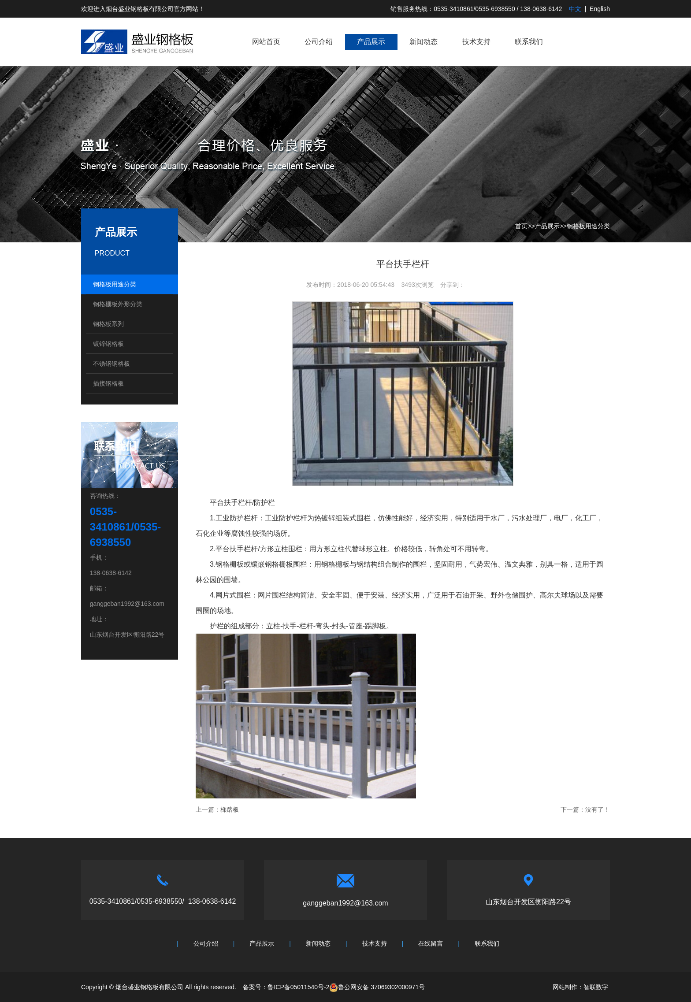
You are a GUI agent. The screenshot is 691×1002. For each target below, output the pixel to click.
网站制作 (565, 987)
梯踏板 (229, 809)
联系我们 (529, 41)
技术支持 (476, 41)
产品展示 (371, 41)
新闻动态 (423, 41)
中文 (575, 8)
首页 (521, 226)
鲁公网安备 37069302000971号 (377, 987)
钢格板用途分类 (588, 226)
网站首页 (266, 41)
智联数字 (595, 987)
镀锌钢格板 (108, 343)
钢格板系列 (108, 323)
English (600, 8)
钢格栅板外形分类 (117, 304)
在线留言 (430, 943)
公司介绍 (319, 41)
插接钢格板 (108, 383)
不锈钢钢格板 (111, 363)
